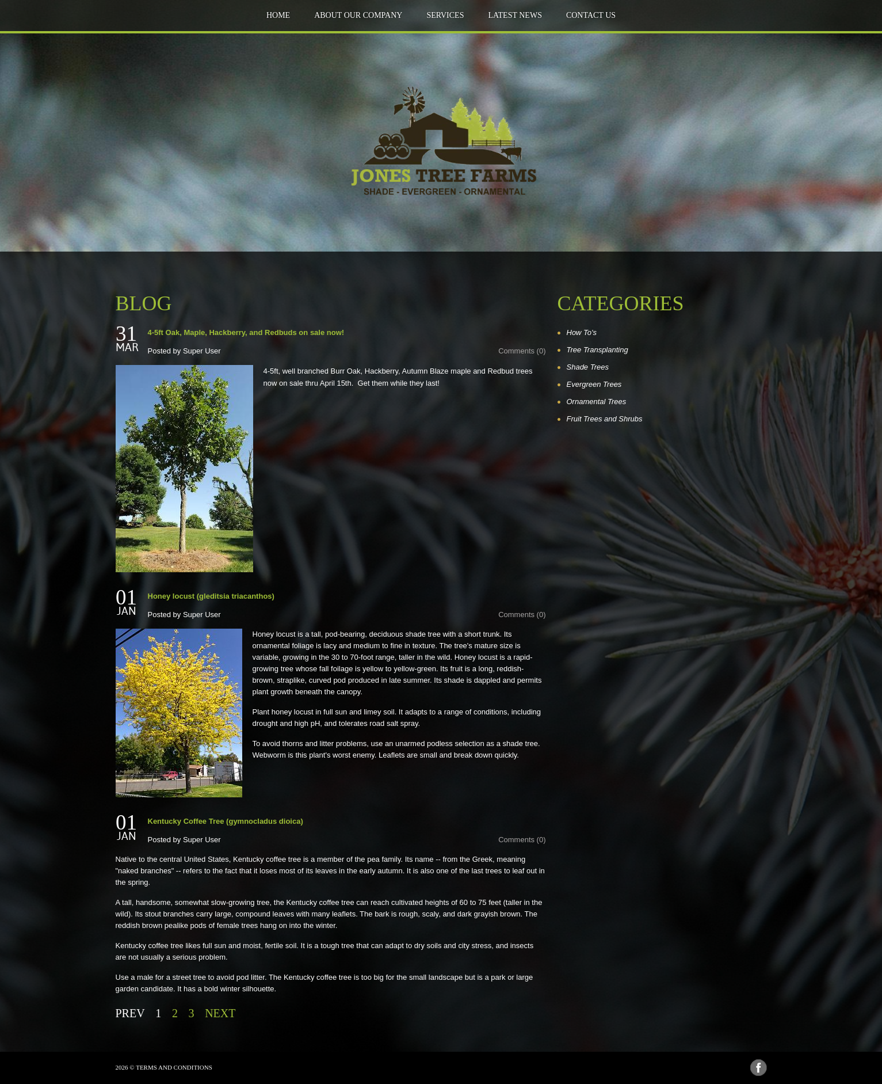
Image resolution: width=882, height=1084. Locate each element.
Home (278, 15)
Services (445, 15)
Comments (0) (521, 351)
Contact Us (591, 15)
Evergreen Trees (594, 384)
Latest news (514, 15)
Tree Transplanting (597, 349)
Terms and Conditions (174, 1067)
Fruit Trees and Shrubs (605, 418)
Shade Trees (588, 367)
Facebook (758, 1067)
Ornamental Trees (597, 401)
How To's (582, 332)
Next (220, 1013)
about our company (358, 15)
